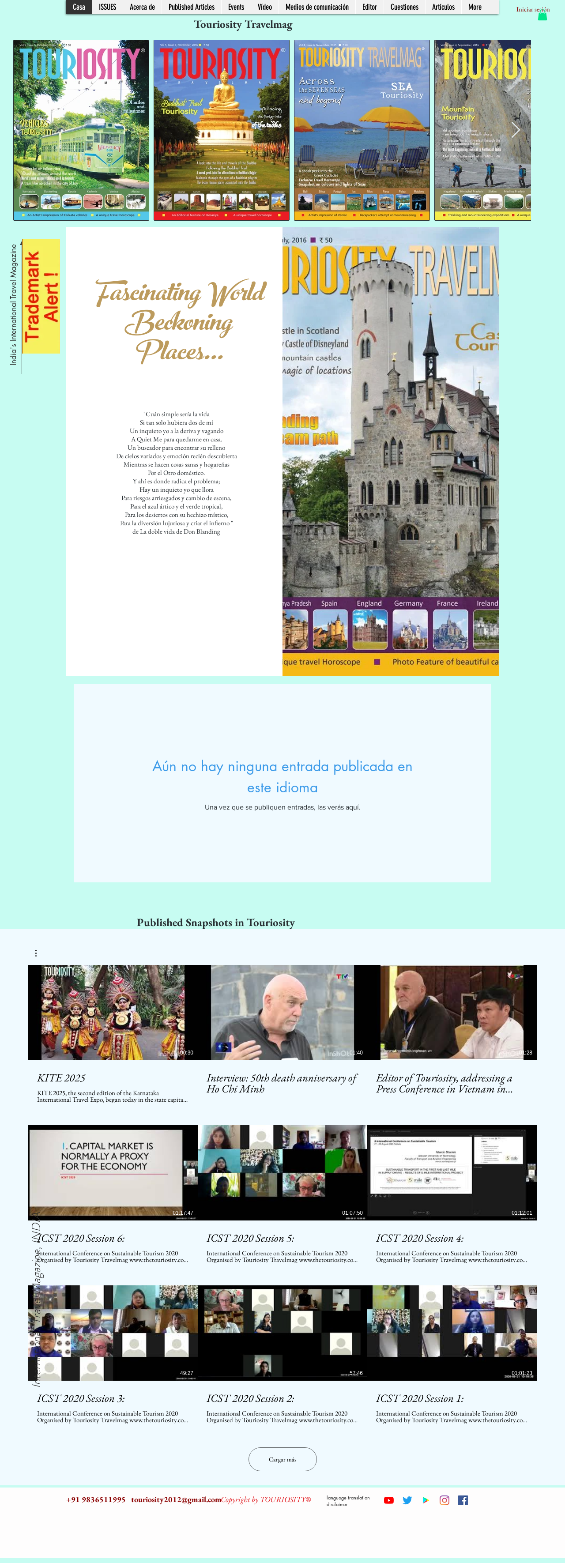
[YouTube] (389, 1500)
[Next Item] (516, 130)
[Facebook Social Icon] (463, 1500)
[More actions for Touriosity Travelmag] (40, 953)
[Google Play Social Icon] (426, 1500)
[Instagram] (444, 1500)
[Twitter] (407, 1500)
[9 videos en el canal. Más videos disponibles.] (282, 1194)
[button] (542, 14)
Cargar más (283, 1459)
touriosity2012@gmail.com (176, 1499)
